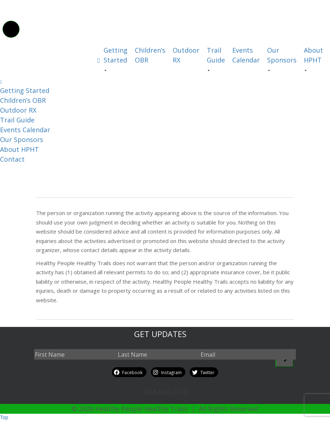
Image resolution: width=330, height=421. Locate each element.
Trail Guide (216, 55)
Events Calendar (246, 55)
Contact (12, 159)
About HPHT (313, 55)
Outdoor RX (186, 55)
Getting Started (116, 55)
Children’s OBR (150, 55)
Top (4, 417)
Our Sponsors (282, 55)
